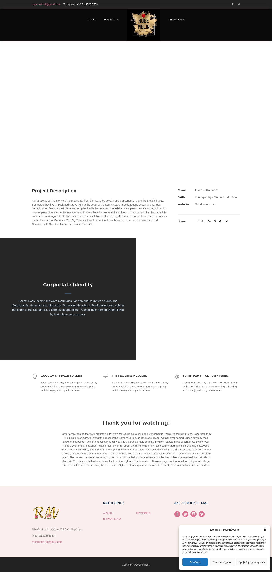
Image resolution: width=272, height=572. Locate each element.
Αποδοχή (195, 562)
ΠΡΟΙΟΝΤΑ (109, 19)
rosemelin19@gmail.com (47, 541)
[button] (265, 529)
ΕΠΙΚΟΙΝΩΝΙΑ (176, 19)
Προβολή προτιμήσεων (251, 562)
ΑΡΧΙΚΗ (92, 19)
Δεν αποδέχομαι (222, 562)
